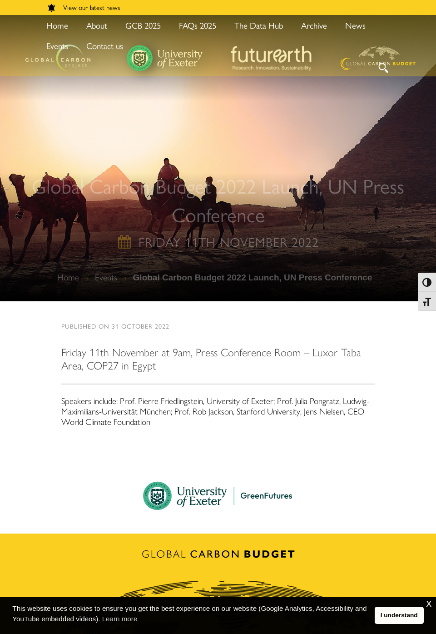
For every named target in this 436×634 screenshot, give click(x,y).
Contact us (104, 46)
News (355, 25)
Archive (314, 25)
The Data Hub (258, 25)
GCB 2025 (143, 25)
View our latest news (84, 7)
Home (57, 25)
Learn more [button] (120, 619)
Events (57, 46)
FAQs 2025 (197, 25)
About (96, 25)
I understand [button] (399, 615)
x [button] (428, 603)
